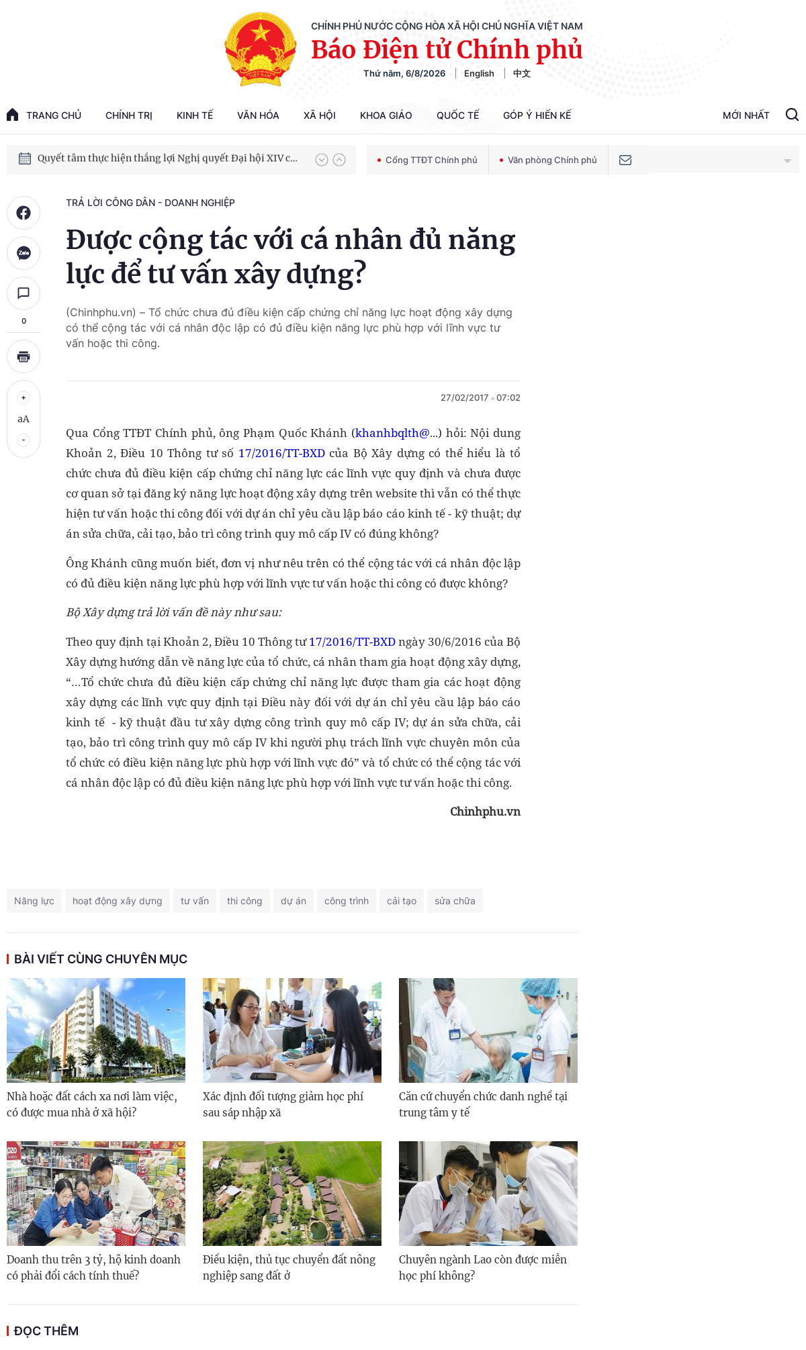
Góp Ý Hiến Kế (537, 115)
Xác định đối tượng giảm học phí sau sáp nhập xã (283, 1104)
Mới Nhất (746, 115)
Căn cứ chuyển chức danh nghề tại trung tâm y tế (483, 1104)
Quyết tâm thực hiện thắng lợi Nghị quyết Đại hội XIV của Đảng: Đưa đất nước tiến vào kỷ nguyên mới (170, 159)
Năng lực (34, 900)
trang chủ (44, 114)
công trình (346, 900)
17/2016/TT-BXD (281, 453)
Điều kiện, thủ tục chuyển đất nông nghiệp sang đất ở (289, 1267)
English (479, 73)
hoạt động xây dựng (118, 900)
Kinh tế (195, 115)
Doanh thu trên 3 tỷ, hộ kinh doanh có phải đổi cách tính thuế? (94, 1267)
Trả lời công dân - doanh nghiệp (150, 202)
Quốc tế (458, 115)
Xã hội (320, 115)
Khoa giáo (386, 115)
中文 (522, 73)
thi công (245, 900)
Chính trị (128, 115)
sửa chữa (455, 900)
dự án (293, 900)
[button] (321, 159)
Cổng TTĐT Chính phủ (427, 159)
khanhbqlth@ (392, 432)
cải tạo (401, 900)
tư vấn (195, 900)
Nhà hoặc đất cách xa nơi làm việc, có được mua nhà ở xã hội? (92, 1104)
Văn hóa (258, 115)
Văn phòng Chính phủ (548, 159)
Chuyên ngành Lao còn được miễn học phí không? (483, 1267)
